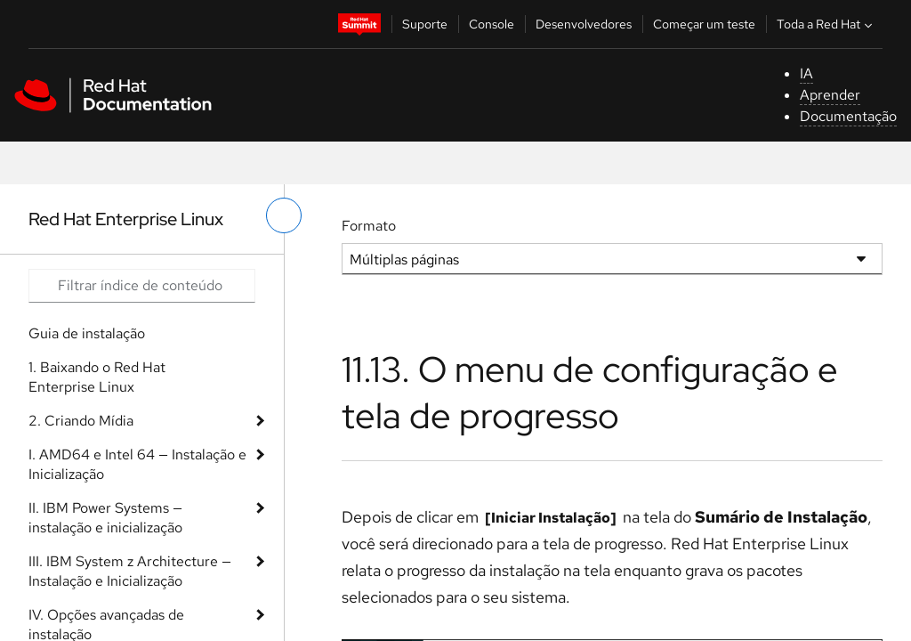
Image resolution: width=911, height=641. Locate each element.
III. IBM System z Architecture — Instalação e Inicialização (129, 571)
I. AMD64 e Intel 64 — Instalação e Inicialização (137, 464)
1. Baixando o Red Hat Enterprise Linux (96, 377)
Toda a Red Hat (826, 24)
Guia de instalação (86, 333)
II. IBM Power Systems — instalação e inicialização (105, 518)
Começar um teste (704, 24)
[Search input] (141, 286)
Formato (369, 225)
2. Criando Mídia (80, 420)
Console (491, 24)
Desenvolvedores (584, 24)
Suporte (424, 24)
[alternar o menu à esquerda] (284, 215)
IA (806, 73)
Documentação (848, 116)
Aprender (830, 94)
